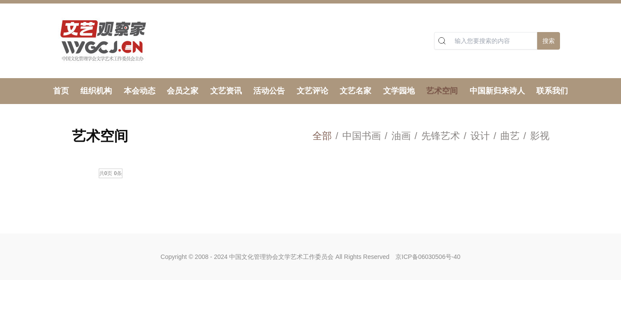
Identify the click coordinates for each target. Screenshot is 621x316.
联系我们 (552, 90)
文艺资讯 (226, 90)
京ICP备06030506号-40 (427, 256)
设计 (480, 135)
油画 (401, 135)
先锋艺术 (440, 135)
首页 (61, 90)
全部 (322, 135)
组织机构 (96, 90)
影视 (539, 135)
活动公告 (269, 90)
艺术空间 (442, 90)
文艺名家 (355, 90)
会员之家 (182, 90)
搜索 (548, 40)
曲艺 (510, 135)
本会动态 (139, 90)
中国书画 (361, 135)
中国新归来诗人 (497, 90)
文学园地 (399, 90)
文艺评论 (312, 90)
